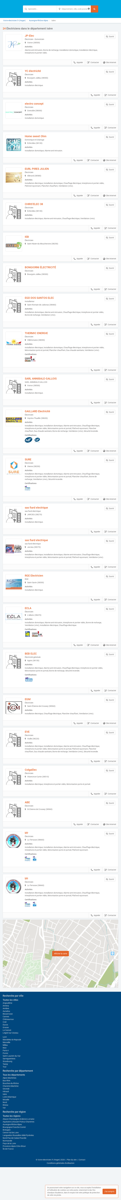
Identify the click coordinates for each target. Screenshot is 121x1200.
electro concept (38, 105)
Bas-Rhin (6, 1113)
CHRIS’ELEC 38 (38, 209)
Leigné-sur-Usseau (10, 1066)
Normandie (7, 1173)
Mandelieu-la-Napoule (12, 1072)
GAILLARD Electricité (41, 430)
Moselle (6, 1132)
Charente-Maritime (10, 1119)
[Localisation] (74, 8)
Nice (4, 1081)
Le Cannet (7, 1063)
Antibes (6, 1041)
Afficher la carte (60, 986)
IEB (31, 243)
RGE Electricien (38, 599)
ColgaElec (35, 797)
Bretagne (6, 1163)
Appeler (78, 62)
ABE (31, 831)
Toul (4, 1100)
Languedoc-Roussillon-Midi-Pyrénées (18, 1168)
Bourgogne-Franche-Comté (14, 1160)
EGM (31, 724)
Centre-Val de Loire (11, 1165)
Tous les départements (14, 1108)
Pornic (5, 1086)
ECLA (32, 633)
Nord (5, 1135)
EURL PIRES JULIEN (41, 174)
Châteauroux (8, 1052)
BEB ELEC (35, 679)
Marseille (6, 1075)
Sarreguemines (9, 1091)
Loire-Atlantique (9, 1130)
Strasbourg (7, 1094)
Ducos (5, 1057)
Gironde (6, 1121)
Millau (5, 1078)
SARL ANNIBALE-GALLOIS (44, 396)
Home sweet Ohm (39, 139)
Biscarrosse (8, 1047)
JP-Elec (33, 35)
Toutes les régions (11, 1148)
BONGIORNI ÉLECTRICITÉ (44, 278)
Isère (5, 1127)
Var (4, 1140)
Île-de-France (8, 1182)
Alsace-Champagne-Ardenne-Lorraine (18, 1152)
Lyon (5, 1070)
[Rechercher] (94, 8)
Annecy (6, 1038)
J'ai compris (109, 1191)
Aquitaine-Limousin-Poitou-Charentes (18, 1154)
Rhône (5, 1138)
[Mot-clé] (40, 8)
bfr (30, 865)
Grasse (6, 1060)
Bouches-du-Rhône (11, 1116)
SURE (32, 478)
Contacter (93, 62)
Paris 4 (6, 1083)
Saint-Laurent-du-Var (11, 1089)
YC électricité (37, 71)
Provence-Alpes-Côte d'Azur (14, 1179)
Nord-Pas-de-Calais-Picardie (14, 1171)
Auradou (6, 1044)
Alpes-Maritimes (9, 1111)
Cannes (6, 1049)
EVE (31, 759)
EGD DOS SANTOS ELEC (43, 312)
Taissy (5, 1097)
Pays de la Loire (9, 1176)
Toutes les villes (10, 1032)
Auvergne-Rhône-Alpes (12, 1157)
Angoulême (7, 1036)
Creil (4, 1055)
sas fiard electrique (40, 526)
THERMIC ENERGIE (40, 348)
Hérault (6, 1124)
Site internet (109, 62)
